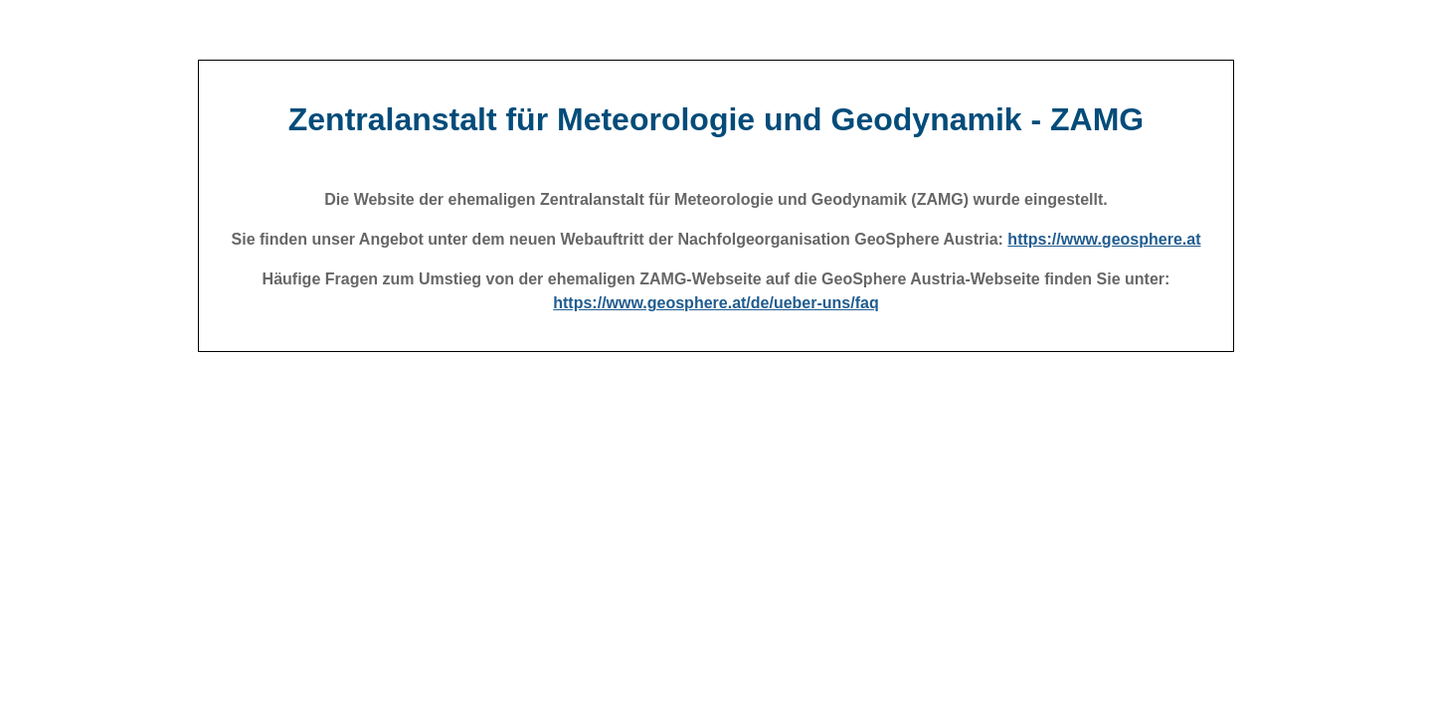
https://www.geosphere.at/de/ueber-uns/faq (715, 302)
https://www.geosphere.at (1103, 239)
